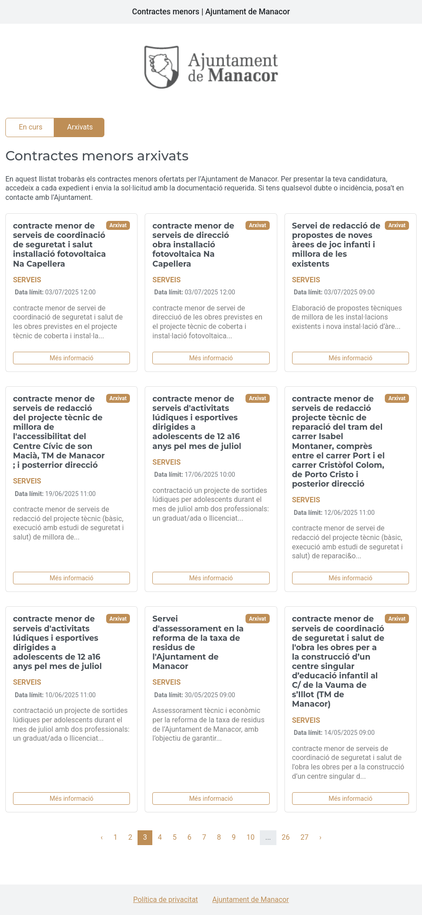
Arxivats (80, 127)
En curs (31, 127)
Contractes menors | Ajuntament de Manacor (211, 11)
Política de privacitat (165, 899)
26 (286, 837)
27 (305, 837)
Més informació (72, 358)
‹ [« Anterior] (101, 837)
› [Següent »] (320, 837)
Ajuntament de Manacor (250, 899)
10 (250, 837)
